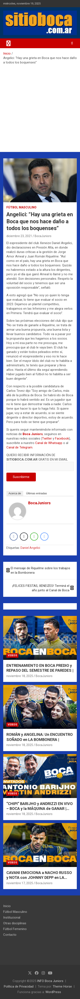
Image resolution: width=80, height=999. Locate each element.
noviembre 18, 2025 (19, 676)
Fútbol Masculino (21, 207)
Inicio (7, 906)
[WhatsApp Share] (34, 537)
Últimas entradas (36, 493)
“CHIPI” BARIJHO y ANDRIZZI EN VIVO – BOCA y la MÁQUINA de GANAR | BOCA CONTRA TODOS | (39, 808)
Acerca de (15, 493)
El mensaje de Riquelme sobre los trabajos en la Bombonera (40, 570)
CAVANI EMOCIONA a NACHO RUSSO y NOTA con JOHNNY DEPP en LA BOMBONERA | (39, 877)
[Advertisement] (40, 106)
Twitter (47, 438)
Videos (12, 655)
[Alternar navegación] (8, 43)
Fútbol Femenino (15, 929)
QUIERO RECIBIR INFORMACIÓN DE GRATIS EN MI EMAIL (40, 460)
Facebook (62, 438)
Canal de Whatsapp (48, 443)
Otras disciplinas (14, 923)
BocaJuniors (43, 236)
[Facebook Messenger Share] (44, 537)
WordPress (53, 992)
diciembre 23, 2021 (19, 236)
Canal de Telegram (19, 447)
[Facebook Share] (14, 537)
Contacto (9, 935)
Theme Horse (62, 986)
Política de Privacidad (18, 986)
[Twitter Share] (24, 537)
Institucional (11, 917)
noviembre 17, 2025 (19, 883)
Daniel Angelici (30, 547)
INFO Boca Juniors (50, 981)
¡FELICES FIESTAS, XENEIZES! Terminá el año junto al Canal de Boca (40, 588)
